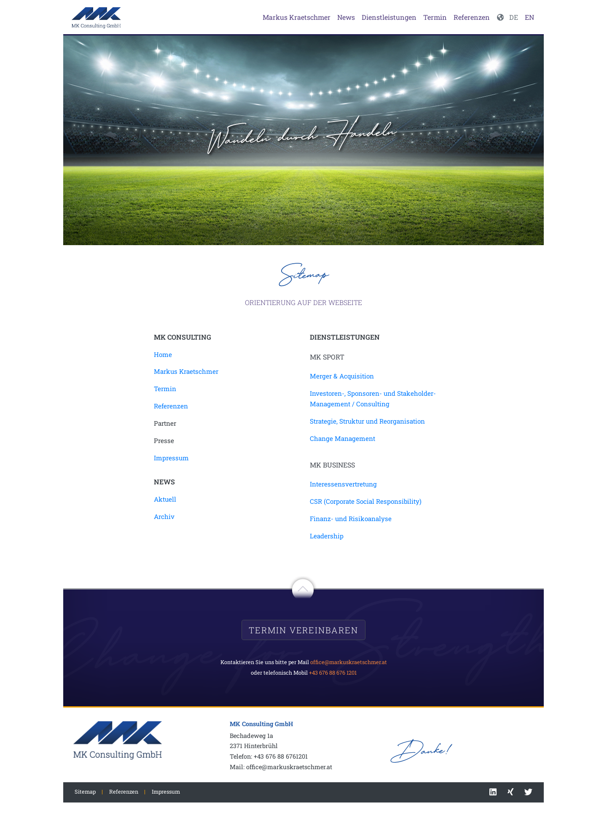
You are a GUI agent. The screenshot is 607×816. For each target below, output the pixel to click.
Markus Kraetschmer (296, 17)
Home (163, 354)
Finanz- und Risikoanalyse (351, 518)
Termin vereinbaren (303, 629)
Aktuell (165, 499)
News (346, 17)
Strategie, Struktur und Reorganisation (367, 421)
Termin (435, 17)
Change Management (342, 438)
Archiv (164, 516)
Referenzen (472, 17)
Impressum (171, 458)
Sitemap (85, 791)
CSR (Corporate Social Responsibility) (366, 501)
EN (529, 17)
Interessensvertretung (343, 484)
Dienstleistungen (389, 17)
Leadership (327, 536)
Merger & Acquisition (342, 376)
